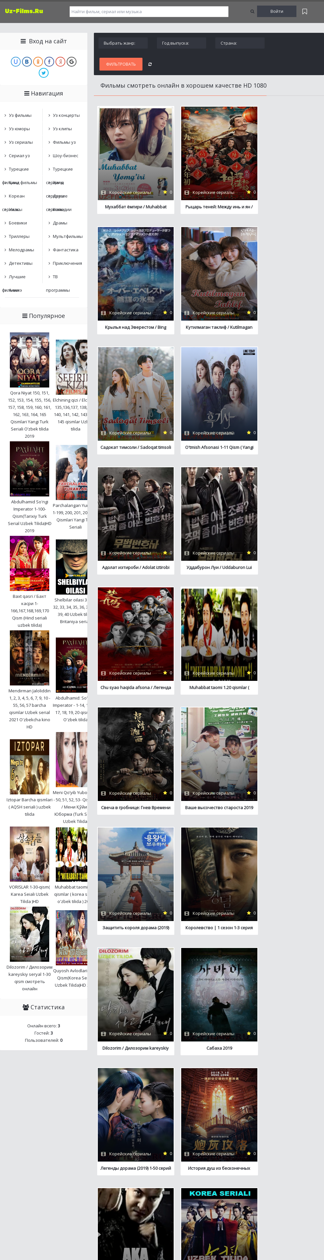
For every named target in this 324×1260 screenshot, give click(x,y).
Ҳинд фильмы (23, 182)
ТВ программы (58, 278)
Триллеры (19, 236)
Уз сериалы (21, 142)
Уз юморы (19, 129)
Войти (276, 11)
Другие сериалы (57, 197)
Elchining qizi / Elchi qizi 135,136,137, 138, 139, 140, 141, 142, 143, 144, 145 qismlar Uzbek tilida (75, 414)
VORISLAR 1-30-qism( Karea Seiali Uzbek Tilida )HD (29, 894)
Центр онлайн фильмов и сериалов (35, 1141)
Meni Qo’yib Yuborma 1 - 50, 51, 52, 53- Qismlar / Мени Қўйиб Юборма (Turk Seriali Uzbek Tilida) (75, 806)
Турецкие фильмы (15, 171)
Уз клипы (62, 129)
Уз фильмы (20, 115)
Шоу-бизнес (65, 155)
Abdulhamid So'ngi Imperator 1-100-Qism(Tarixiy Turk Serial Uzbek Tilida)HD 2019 (30, 516)
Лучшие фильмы (14, 278)
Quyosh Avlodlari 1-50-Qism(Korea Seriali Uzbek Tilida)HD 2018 (75, 978)
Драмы (60, 223)
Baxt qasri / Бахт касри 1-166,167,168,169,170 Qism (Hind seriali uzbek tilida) (30, 610)
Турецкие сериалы (59, 171)
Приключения (67, 263)
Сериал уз (19, 155)
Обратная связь (117, 1141)
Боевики (18, 223)
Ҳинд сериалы (55, 184)
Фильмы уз (64, 142)
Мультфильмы (67, 236)
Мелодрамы (21, 250)
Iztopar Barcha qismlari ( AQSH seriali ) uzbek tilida (30, 807)
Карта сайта (85, 1141)
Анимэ (15, 290)
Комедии (62, 209)
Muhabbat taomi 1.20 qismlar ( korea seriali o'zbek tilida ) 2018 (75, 894)
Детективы (20, 263)
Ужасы (15, 209)
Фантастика (65, 250)
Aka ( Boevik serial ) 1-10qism (128, 936)
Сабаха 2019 (128, 815)
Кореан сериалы (13, 197)
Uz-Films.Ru (24, 11)
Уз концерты (66, 115)
